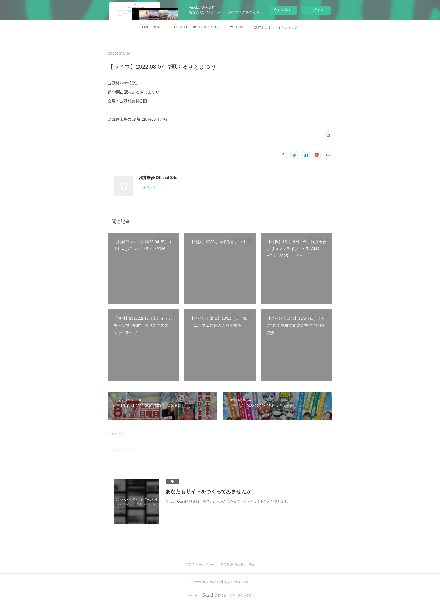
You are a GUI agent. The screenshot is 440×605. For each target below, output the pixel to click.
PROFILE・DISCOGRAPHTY (196, 27)
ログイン (316, 10)
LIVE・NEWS (152, 27)
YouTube (236, 27)
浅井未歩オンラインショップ (276, 27)
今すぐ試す (283, 10)
